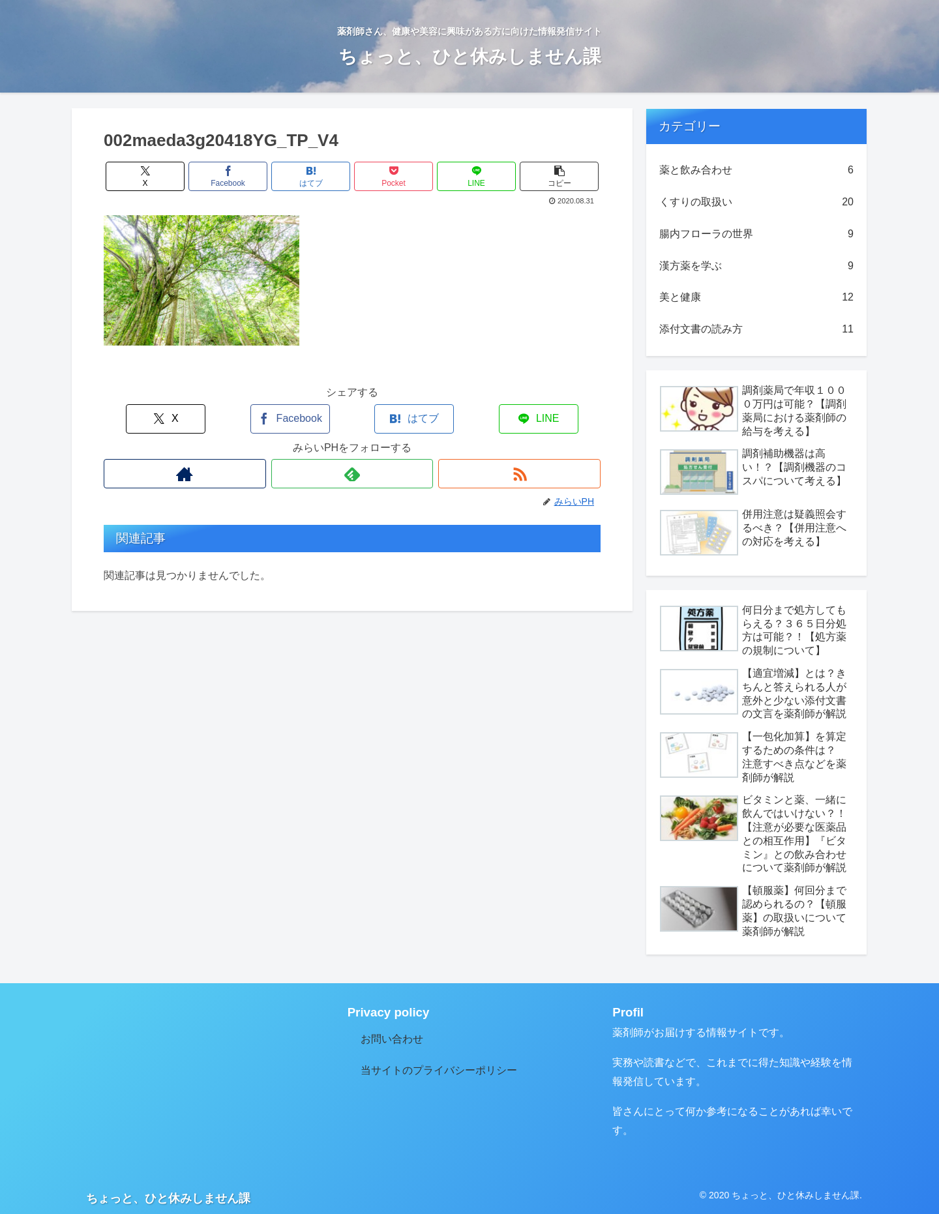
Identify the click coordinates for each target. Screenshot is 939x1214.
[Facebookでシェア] (228, 176)
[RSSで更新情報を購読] (519, 473)
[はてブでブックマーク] (311, 176)
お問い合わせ (392, 1038)
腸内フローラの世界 (756, 234)
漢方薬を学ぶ (756, 266)
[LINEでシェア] (476, 176)
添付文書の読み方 (756, 329)
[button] (559, 176)
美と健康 (756, 297)
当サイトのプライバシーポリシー (439, 1070)
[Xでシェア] (145, 176)
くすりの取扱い (756, 202)
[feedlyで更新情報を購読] (352, 473)
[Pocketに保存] (394, 176)
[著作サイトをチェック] (185, 473)
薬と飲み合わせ (756, 170)
